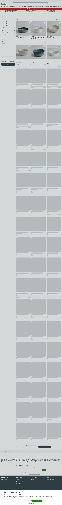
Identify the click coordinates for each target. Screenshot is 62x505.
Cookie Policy (18, 497)
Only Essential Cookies (25, 500)
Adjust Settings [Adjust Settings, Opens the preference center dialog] (31, 503)
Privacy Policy (24, 497)
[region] (31, 497)
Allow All (37, 500)
